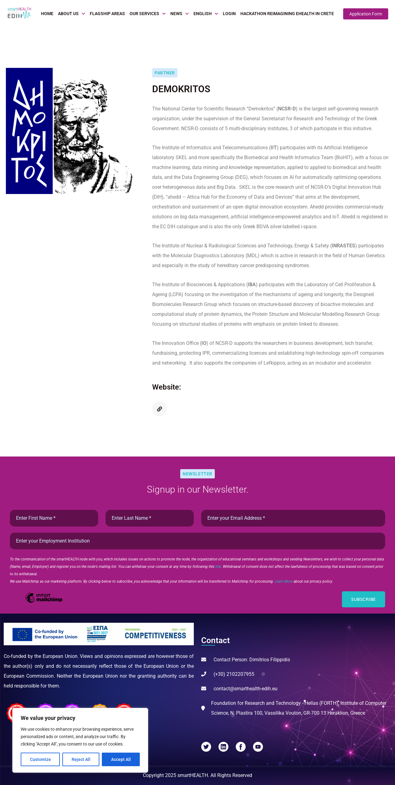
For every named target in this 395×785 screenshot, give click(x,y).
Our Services (144, 13)
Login (229, 13)
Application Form (365, 13)
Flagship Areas (107, 13)
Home (47, 13)
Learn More (284, 581)
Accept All (121, 759)
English (202, 13)
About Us (68, 13)
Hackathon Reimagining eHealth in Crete (287, 13)
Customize (40, 759)
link (218, 566)
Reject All (81, 759)
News (176, 13)
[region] (80, 740)
